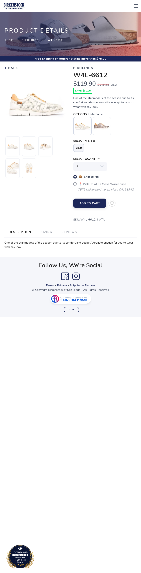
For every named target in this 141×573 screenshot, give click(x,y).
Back (11, 68)
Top (71, 309)
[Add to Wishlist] (112, 203)
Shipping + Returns (82, 285)
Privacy (62, 285)
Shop (8, 40)
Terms (50, 285)
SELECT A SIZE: (84, 141)
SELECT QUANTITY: (86, 159)
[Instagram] (76, 276)
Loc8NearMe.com (36, 557)
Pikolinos (30, 40)
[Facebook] (64, 276)
